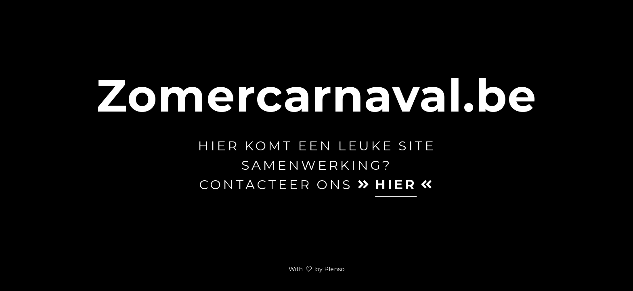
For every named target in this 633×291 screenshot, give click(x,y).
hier (396, 184)
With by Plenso (317, 269)
